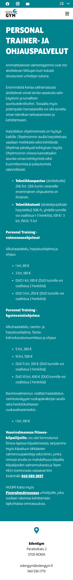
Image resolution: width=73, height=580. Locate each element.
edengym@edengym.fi (36, 566)
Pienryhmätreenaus (22, 493)
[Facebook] (7, 3)
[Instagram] (17, 3)
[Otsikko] (27, 3)
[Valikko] (67, 13)
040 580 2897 (32, 476)
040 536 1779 (36, 571)
